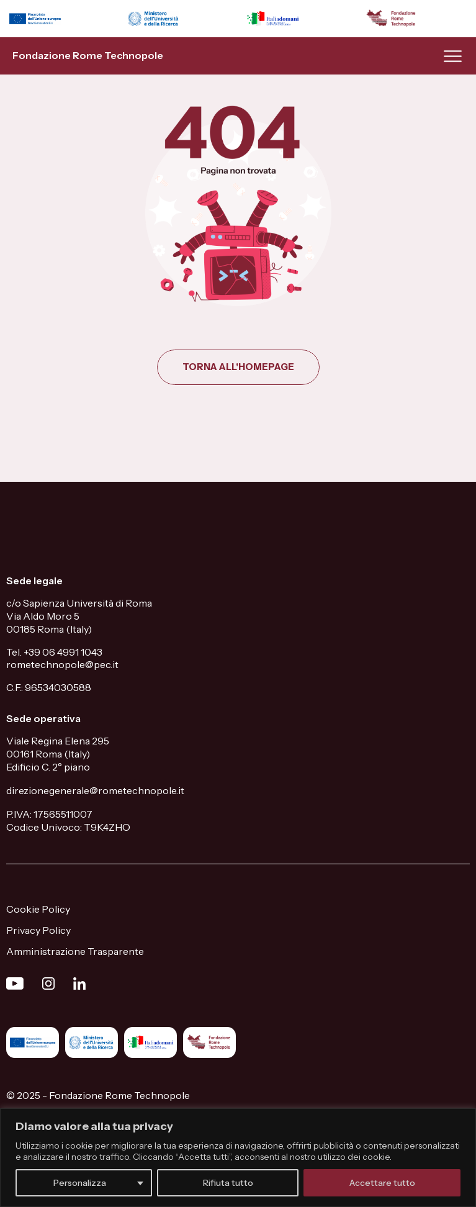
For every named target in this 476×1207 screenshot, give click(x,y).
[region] (238, 1157)
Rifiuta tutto (228, 1182)
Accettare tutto (382, 1182)
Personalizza (79, 1182)
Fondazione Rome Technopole (87, 55)
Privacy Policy (38, 930)
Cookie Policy (38, 909)
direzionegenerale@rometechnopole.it (95, 790)
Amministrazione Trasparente (75, 951)
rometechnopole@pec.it (62, 664)
